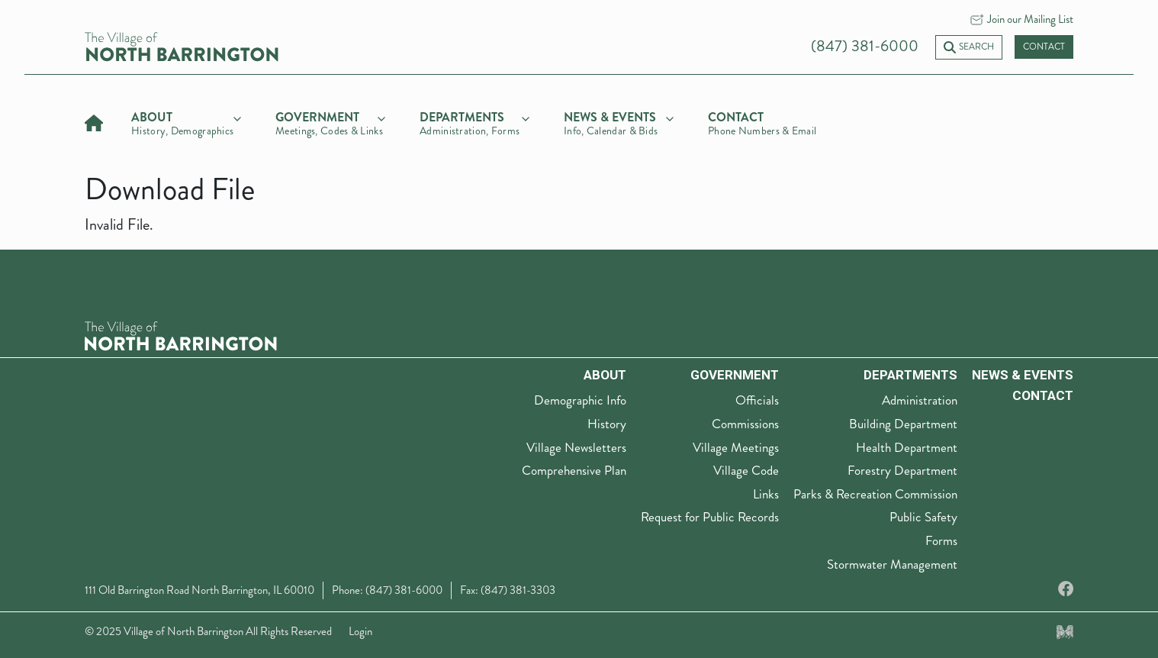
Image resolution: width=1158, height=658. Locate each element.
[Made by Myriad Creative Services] (1065, 631)
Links (766, 494)
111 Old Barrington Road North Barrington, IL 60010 (199, 590)
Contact (1044, 46)
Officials (757, 400)
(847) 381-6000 (864, 46)
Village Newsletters (576, 447)
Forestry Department (902, 470)
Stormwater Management (892, 564)
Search (969, 46)
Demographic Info (580, 400)
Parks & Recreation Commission (875, 494)
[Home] (94, 121)
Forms (941, 540)
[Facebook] (1065, 590)
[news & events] (619, 121)
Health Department (906, 447)
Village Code (746, 470)
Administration (919, 400)
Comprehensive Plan (574, 470)
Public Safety (923, 517)
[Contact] (763, 121)
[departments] (474, 121)
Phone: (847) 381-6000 (387, 590)
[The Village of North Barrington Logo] (181, 334)
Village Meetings (736, 447)
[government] (330, 121)
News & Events (1022, 374)
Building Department (903, 423)
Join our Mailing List (1030, 19)
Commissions (745, 423)
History (606, 423)
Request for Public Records (710, 517)
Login (360, 631)
